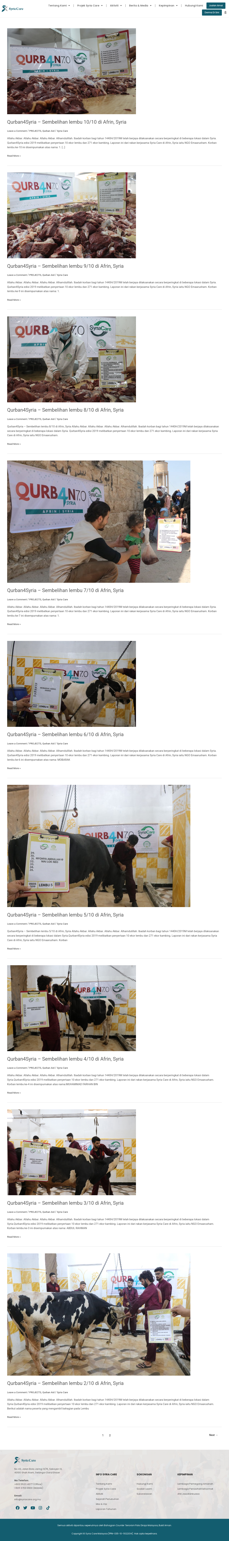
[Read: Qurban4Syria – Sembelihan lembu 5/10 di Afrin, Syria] (98, 845)
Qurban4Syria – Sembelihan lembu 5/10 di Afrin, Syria (71, 914)
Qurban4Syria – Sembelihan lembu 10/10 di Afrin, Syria (72, 122)
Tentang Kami (56, 6)
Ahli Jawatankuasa (188, 1493)
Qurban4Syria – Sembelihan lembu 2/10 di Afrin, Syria (71, 1383)
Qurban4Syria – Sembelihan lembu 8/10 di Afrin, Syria (71, 410)
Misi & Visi (101, 1503)
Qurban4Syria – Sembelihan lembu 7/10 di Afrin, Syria (71, 590)
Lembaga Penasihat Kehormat (195, 1488)
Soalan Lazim (144, 1488)
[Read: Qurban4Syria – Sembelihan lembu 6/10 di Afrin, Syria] (71, 683)
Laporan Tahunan (106, 1508)
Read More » (14, 156)
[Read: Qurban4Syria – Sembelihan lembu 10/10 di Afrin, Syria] (71, 71)
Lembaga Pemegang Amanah (195, 1483)
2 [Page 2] (109, 1434)
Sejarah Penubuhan (107, 1498)
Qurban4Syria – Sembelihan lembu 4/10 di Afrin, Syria (71, 1058)
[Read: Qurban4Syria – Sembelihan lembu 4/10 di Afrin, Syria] (71, 1007)
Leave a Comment (18, 131)
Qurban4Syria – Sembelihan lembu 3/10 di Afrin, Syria (71, 1202)
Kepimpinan (165, 6)
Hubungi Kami (191, 5)
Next (213, 1434)
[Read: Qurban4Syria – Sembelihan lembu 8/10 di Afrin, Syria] (71, 359)
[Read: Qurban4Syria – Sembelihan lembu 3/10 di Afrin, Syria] (71, 1151)
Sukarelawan (144, 1493)
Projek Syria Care (87, 6)
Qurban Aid (52, 131)
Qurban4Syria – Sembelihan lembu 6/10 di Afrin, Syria (71, 734)
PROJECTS (37, 131)
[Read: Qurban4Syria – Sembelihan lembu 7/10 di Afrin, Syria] (98, 521)
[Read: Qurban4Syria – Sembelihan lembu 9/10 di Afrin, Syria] (71, 215)
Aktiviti (113, 6)
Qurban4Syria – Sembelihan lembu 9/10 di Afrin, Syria (71, 266)
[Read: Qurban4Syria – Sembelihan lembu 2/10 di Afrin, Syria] (98, 1313)
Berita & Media (137, 6)
